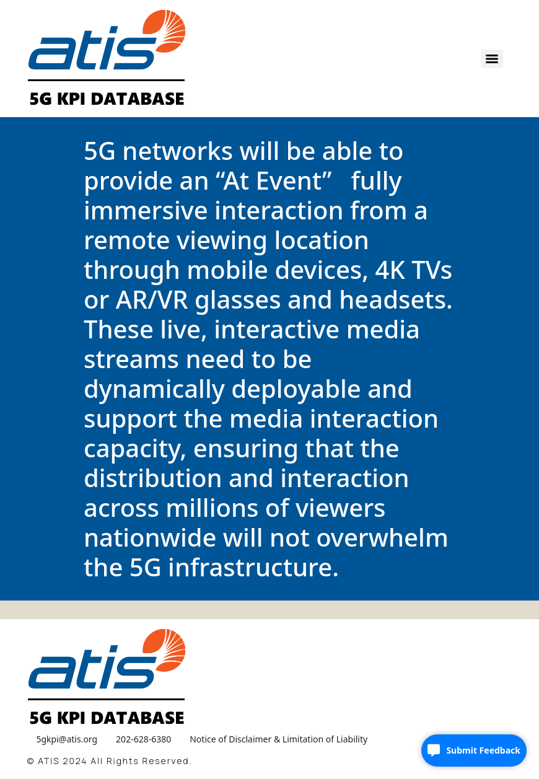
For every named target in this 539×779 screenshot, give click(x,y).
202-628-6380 (143, 739)
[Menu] (492, 59)
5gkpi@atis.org (67, 739)
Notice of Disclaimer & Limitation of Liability (278, 739)
